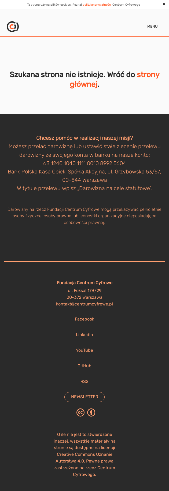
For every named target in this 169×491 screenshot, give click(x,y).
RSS (84, 381)
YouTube (84, 350)
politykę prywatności (97, 4)
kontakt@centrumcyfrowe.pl (84, 304)
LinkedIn (84, 334)
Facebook (84, 319)
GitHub (84, 365)
